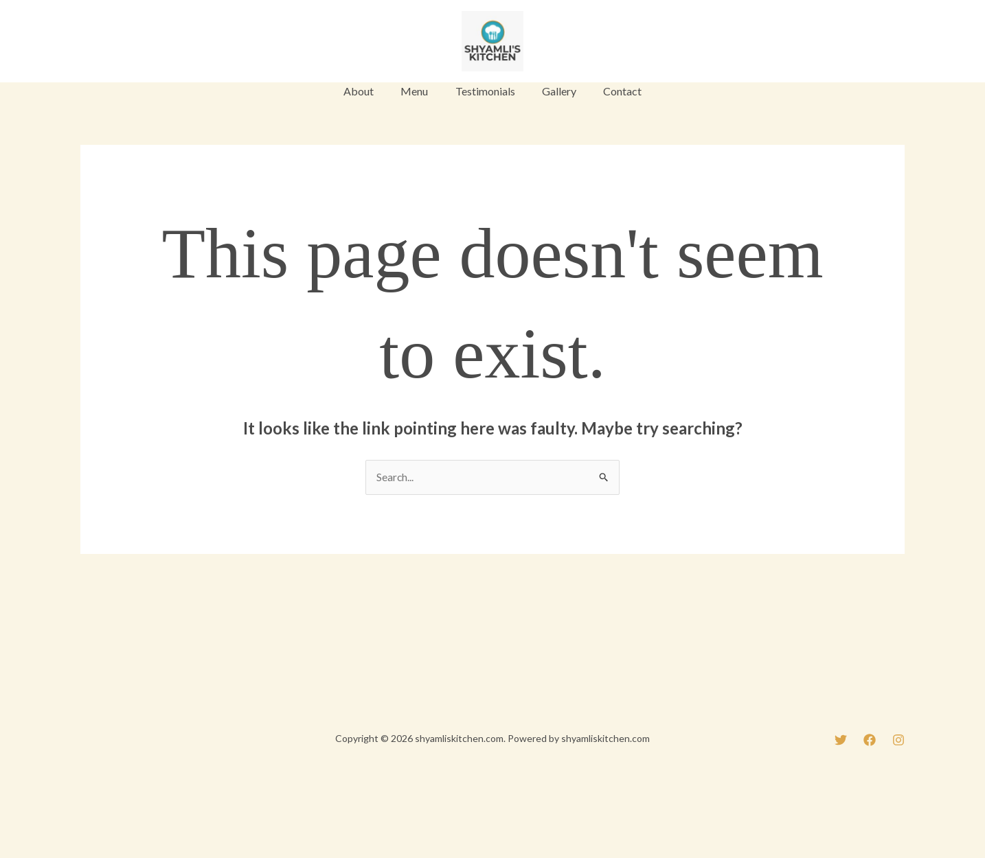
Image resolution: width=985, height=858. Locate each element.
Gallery (554, 90)
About (369, 90)
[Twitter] (86, 42)
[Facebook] (118, 42)
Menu (419, 90)
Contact (612, 90)
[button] (859, 41)
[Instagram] (150, 42)
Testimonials (485, 90)
